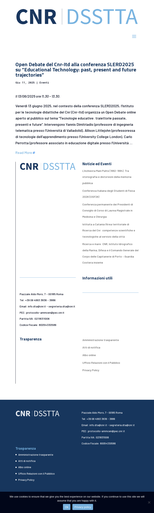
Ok (66, 507)
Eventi (44, 82)
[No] (149, 502)
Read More (23, 152)
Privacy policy (82, 507)
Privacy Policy (90, 370)
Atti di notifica (91, 347)
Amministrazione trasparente (100, 340)
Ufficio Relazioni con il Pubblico (101, 362)
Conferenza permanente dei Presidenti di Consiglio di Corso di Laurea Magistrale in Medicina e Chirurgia (107, 210)
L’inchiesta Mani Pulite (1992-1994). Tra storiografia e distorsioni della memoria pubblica (106, 177)
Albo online (89, 355)
